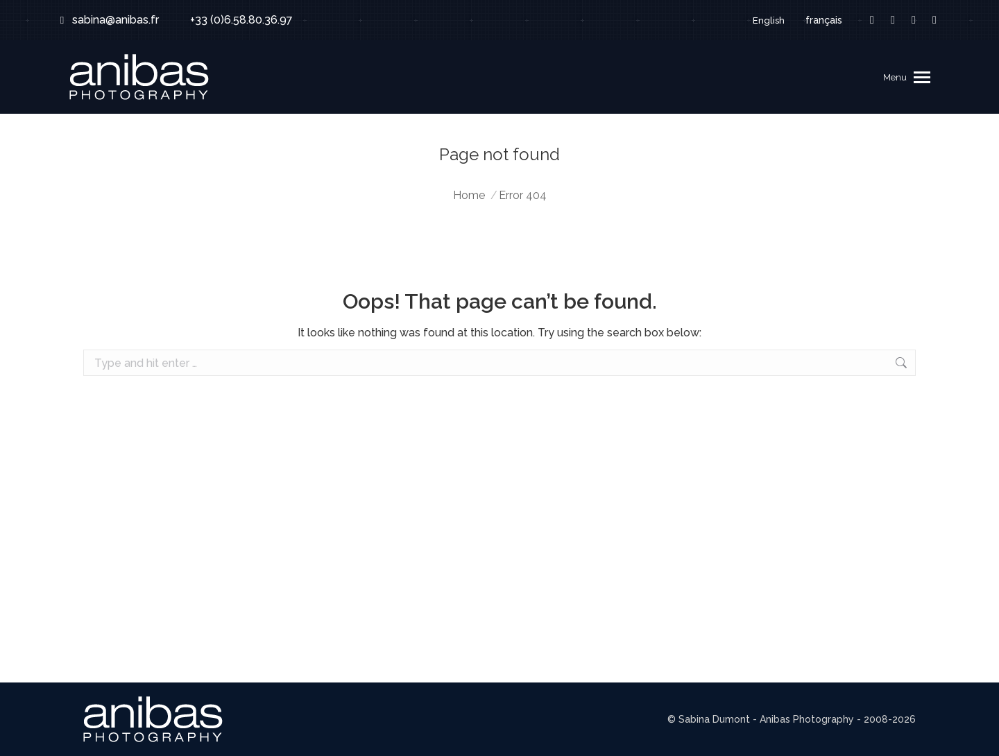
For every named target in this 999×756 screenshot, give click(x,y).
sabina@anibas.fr (107, 20)
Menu (895, 77)
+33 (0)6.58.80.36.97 (232, 20)
